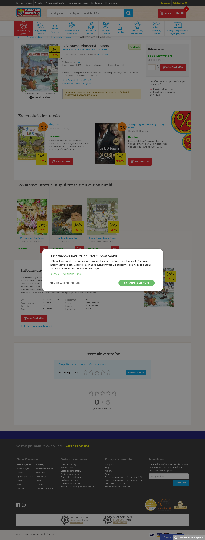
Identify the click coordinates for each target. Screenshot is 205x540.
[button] (102, 273)
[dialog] (102, 270)
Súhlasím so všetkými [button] (136, 282)
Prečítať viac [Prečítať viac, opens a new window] (95, 268)
